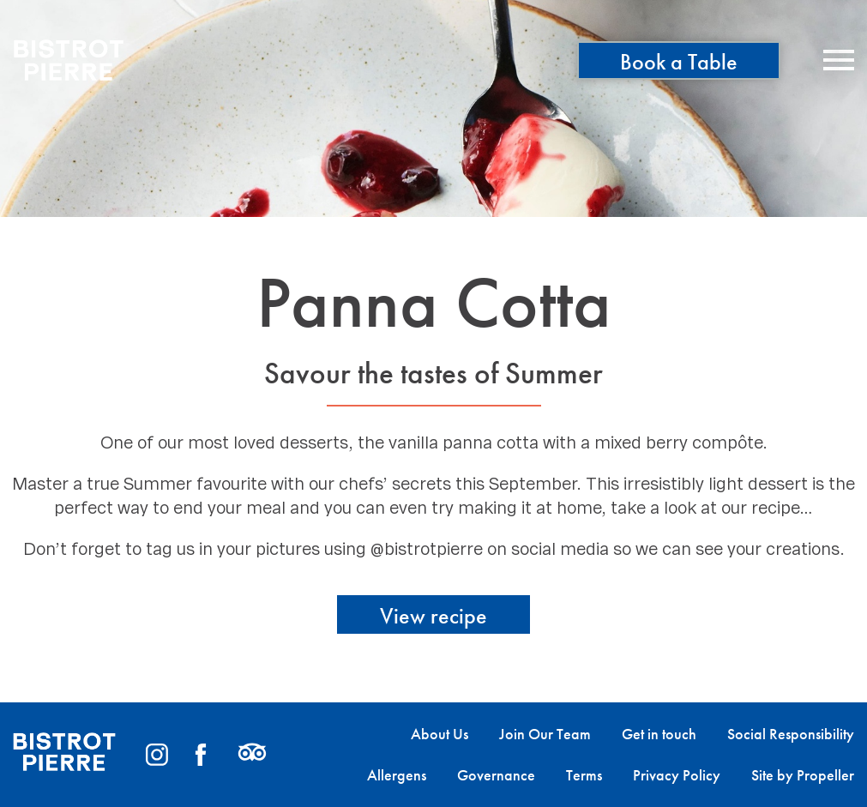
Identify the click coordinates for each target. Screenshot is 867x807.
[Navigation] (838, 60)
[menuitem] (424, 734)
